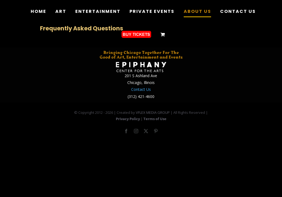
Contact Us (141, 89)
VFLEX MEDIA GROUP (153, 112)
